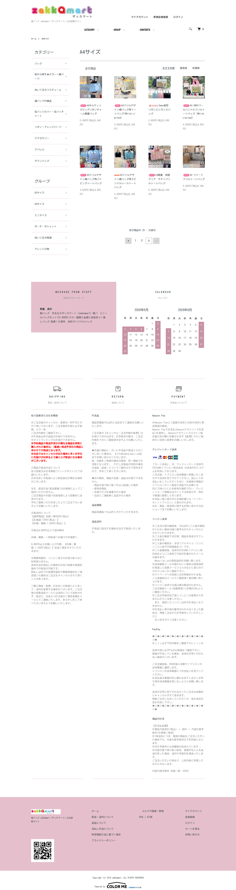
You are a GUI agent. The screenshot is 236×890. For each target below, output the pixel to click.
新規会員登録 (160, 17)
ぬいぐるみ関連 (43, 237)
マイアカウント (139, 17)
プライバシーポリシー (117, 840)
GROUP (117, 30)
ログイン (178, 17)
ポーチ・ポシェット (45, 226)
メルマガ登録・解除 (161, 811)
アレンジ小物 (42, 249)
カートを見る (195, 829)
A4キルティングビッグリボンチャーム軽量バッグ (91, 109)
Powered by (118, 882)
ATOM (160, 817)
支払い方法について (116, 829)
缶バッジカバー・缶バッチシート (48, 114)
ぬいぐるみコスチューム (48, 90)
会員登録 (193, 817)
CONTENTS (145, 30)
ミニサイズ (41, 215)
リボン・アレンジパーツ (48, 127)
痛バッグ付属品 (43, 101)
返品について (112, 823)
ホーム (34, 39)
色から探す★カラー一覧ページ (48, 76)
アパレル (39, 149)
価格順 (183, 68)
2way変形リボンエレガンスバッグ (159, 109)
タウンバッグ (42, 161)
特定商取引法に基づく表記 (120, 834)
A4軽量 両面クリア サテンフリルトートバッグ (159, 179)
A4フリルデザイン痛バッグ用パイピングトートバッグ (91, 179)
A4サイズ (47, 39)
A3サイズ (39, 192)
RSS (152, 817)
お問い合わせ (195, 834)
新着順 (196, 68)
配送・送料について (116, 817)
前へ (129, 240)
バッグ (38, 63)
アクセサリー (42, 138)
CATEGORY (89, 30)
